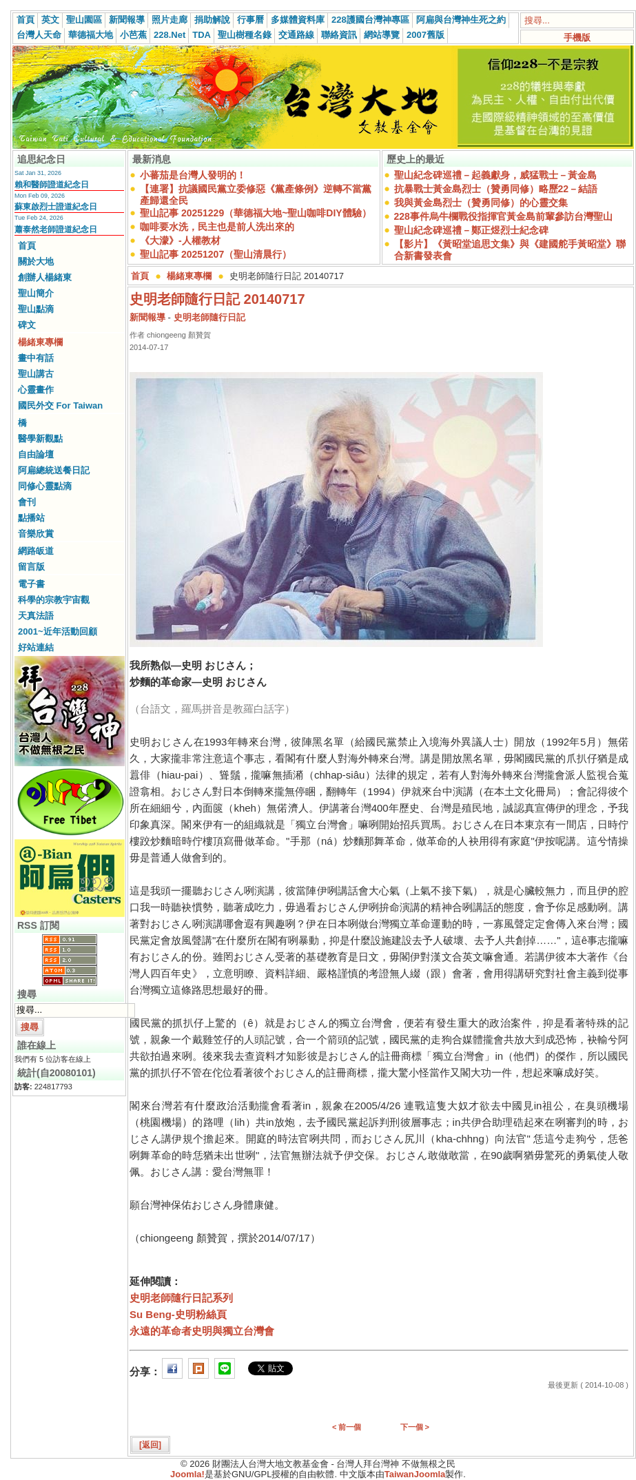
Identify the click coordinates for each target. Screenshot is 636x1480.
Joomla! (187, 1474)
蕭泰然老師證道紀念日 (55, 229)
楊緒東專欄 (40, 342)
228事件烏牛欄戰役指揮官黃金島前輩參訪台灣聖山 (503, 216)
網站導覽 (382, 35)
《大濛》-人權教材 (180, 240)
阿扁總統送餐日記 (54, 470)
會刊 (27, 502)
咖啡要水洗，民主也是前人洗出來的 (217, 226)
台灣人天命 (39, 35)
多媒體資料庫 (298, 19)
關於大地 (36, 261)
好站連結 (36, 647)
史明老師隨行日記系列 (181, 1298)
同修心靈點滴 (45, 486)
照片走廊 (169, 19)
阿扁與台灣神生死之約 (461, 19)
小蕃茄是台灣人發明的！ (193, 175)
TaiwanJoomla (415, 1474)
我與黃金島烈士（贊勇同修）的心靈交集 (481, 202)
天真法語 (36, 615)
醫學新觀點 (40, 438)
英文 (50, 19)
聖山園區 (84, 19)
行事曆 (250, 19)
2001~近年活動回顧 (57, 631)
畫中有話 (36, 358)
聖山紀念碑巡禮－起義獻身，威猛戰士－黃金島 (495, 175)
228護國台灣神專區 (370, 19)
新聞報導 (127, 19)
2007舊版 (425, 35)
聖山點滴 (36, 309)
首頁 (25, 19)
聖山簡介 (36, 293)
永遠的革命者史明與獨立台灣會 (202, 1331)
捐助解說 (212, 19)
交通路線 (296, 35)
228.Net (169, 35)
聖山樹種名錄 (244, 35)
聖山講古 (36, 374)
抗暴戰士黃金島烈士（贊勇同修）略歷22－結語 (496, 188)
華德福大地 (90, 35)
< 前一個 (346, 1427)
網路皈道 (36, 551)
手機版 (577, 37)
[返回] (150, 1445)
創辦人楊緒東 (45, 277)
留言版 (31, 567)
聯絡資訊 (339, 35)
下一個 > (414, 1427)
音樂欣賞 (36, 533)
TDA (201, 35)
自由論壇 (36, 454)
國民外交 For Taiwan (60, 405)
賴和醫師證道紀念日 (51, 184)
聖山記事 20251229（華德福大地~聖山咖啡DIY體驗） (255, 212)
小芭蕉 (133, 35)
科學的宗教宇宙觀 (54, 600)
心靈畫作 (36, 389)
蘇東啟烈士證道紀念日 (55, 207)
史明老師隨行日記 (209, 317)
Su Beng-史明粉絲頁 (178, 1314)
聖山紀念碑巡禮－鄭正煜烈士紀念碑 (471, 230)
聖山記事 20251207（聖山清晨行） (215, 254)
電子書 (31, 584)
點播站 (31, 518)
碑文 (27, 325)
